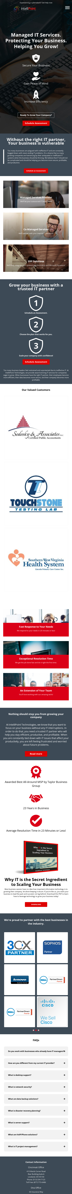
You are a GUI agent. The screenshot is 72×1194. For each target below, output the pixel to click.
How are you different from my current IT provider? (31, 1063)
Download (36, 904)
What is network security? (20, 1087)
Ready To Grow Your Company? (36, 115)
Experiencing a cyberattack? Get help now (36, 2)
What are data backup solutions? (23, 1099)
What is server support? (19, 1122)
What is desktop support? (19, 1075)
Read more (36, 753)
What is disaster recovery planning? (24, 1111)
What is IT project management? (23, 1146)
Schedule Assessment (36, 123)
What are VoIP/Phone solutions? (22, 1134)
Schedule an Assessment (36, 171)
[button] (46, 947)
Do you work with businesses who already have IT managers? (36, 1051)
